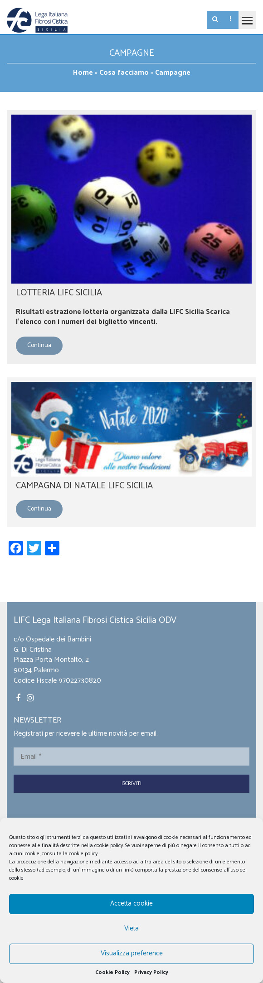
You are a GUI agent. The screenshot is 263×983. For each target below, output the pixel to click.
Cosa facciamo (124, 73)
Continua (39, 345)
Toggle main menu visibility (245, 16)
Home (83, 73)
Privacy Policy (151, 972)
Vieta (131, 928)
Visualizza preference (132, 953)
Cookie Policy (112, 972)
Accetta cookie (131, 903)
